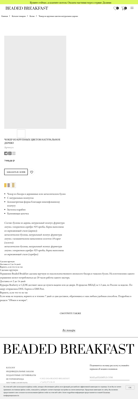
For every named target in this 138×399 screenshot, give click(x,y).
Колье (32, 16)
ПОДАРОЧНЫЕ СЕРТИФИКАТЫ (21, 375)
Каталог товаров (19, 16)
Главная (4, 16)
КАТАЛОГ (10, 367)
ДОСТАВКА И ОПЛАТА (17, 383)
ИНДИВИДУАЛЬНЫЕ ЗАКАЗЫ (20, 371)
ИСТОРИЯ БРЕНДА (15, 379)
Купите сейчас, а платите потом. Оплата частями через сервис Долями (70, 2)
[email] (110, 377)
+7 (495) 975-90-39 (47, 382)
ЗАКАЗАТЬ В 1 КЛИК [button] (16, 172)
